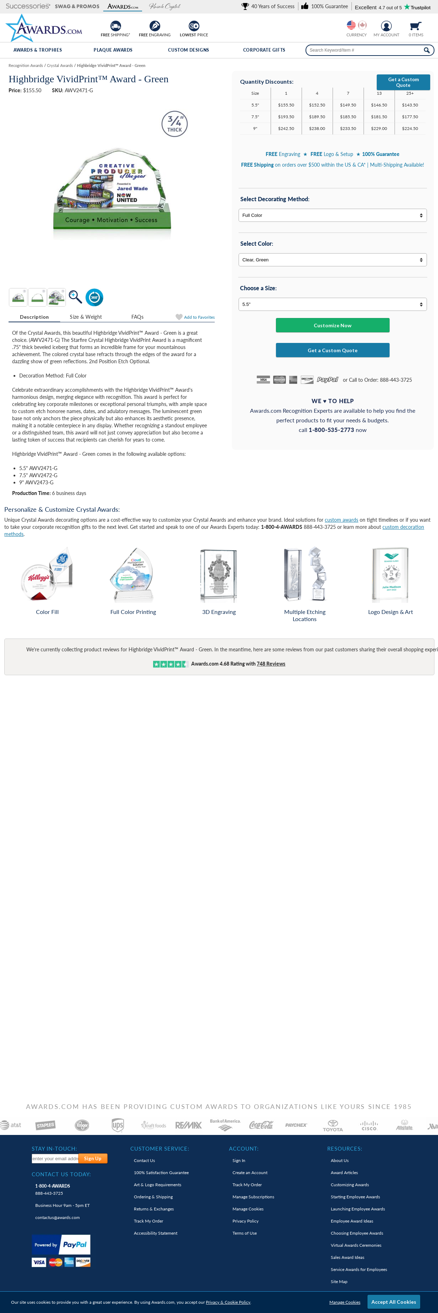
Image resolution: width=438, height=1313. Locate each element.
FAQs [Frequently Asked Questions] (137, 317)
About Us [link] (340, 1160)
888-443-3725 (52, 1189)
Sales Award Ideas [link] (347, 1257)
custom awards (341, 520)
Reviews (271, 664)
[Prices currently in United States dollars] (351, 25)
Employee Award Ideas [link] (352, 1221)
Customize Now (332, 325)
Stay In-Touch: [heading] (54, 1148)
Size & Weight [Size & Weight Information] (86, 317)
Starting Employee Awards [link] (355, 1196)
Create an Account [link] (250, 1172)
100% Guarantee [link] (161, 1172)
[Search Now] (426, 50)
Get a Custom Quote (403, 82)
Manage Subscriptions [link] (253, 1196)
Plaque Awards (113, 50)
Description (34, 317)
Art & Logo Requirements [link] (157, 1184)
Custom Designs (188, 50)
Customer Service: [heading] (159, 1148)
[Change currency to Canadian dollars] (362, 25)
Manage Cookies (344, 1302)
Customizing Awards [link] (350, 1184)
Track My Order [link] (148, 1221)
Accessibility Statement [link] (155, 1233)
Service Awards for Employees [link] (359, 1269)
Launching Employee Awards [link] (358, 1209)
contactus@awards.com (57, 1217)
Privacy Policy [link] (246, 1221)
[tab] (34, 317)
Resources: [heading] (345, 1148)
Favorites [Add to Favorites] (199, 317)
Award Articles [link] (344, 1172)
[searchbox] (370, 50)
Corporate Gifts (264, 50)
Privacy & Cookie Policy (228, 1302)
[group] (357, 25)
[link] (269, 6)
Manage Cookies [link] (248, 1209)
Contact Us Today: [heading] (61, 1174)
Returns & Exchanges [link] (154, 1209)
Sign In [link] (239, 1160)
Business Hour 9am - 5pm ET (62, 1205)
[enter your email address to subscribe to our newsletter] (55, 1158)
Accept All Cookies (393, 1302)
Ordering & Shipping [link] (153, 1196)
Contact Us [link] (144, 1160)
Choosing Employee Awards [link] (357, 1233)
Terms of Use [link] (245, 1233)
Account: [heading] (244, 1148)
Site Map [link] (339, 1281)
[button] (28, 6)
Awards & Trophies (38, 50)
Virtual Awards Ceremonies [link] (356, 1245)
